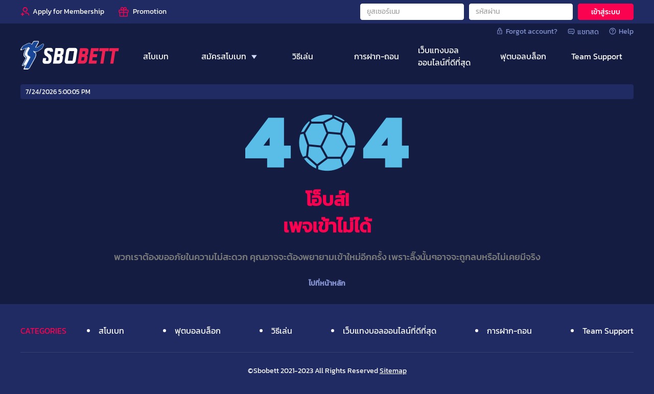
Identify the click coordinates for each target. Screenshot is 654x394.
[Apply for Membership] (62, 12)
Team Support (608, 331)
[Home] (69, 56)
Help (621, 31)
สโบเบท (111, 331)
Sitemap (393, 370)
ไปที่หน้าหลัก (327, 283)
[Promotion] (142, 12)
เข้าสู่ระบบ (605, 12)
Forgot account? (526, 31)
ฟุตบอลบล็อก (198, 331)
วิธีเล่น (281, 331)
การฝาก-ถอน (509, 331)
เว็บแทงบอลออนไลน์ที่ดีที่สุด (389, 331)
